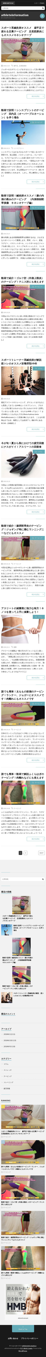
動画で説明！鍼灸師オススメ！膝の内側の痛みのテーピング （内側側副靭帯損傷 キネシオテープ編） (22, 199)
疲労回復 (7, 1088)
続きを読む (36, 96)
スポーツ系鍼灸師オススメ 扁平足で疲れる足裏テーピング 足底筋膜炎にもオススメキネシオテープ (22, 31)
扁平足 (16, 65)
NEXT (41, 853)
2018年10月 (8, 1040)
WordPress (23, 1351)
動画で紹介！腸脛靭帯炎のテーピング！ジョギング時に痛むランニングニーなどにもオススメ (22, 529)
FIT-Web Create (26, 1348)
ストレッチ (8, 1070)
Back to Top (23, 1329)
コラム (40, 368)
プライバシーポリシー (29, 1338)
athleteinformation (14, 15)
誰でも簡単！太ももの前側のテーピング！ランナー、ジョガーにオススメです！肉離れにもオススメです (22, 695)
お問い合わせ (13, 1338)
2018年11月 (8, 1034)
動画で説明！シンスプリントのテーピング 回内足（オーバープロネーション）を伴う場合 (22, 114)
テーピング (38, 40)
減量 (15, 647)
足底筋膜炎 (22, 65)
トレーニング (8, 1082)
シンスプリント (19, 148)
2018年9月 (8, 1046)
